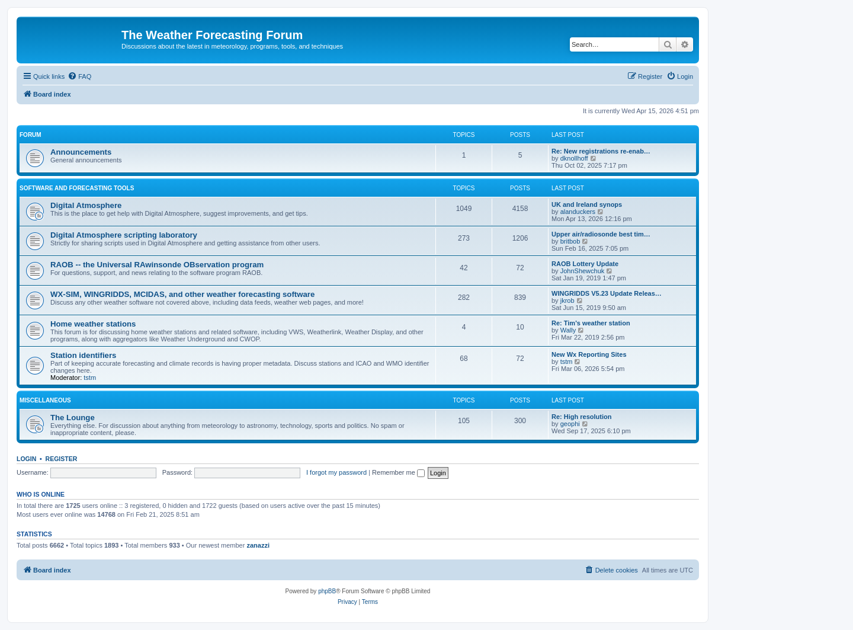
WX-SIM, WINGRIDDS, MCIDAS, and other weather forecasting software (182, 294)
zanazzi (258, 545)
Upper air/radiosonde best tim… (600, 234)
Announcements (80, 152)
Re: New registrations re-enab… (600, 151)
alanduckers (577, 211)
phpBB (327, 591)
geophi (570, 423)
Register (62, 458)
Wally (568, 330)
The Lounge (72, 417)
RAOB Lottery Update (584, 263)
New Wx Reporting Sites (589, 354)
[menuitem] (79, 76)
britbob (570, 241)
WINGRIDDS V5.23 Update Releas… (606, 293)
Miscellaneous (45, 400)
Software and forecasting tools (77, 188)
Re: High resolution (581, 416)
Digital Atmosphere (85, 205)
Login (26, 458)
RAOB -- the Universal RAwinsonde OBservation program (157, 264)
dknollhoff (574, 158)
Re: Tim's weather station (590, 323)
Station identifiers (83, 355)
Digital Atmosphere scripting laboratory (123, 235)
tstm (90, 377)
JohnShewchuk (582, 270)
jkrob (567, 300)
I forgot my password (336, 472)
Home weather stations (93, 323)
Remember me (398, 472)
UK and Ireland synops (586, 204)
